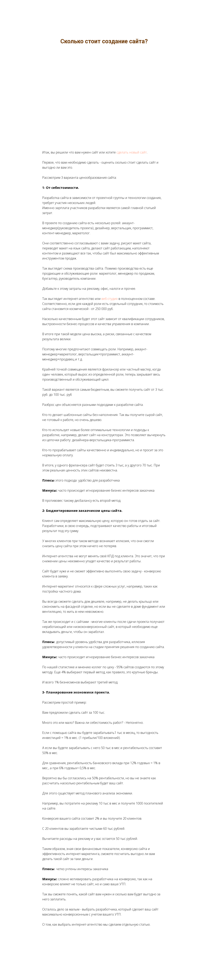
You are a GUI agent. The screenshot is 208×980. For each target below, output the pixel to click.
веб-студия (109, 298)
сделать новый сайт (132, 152)
